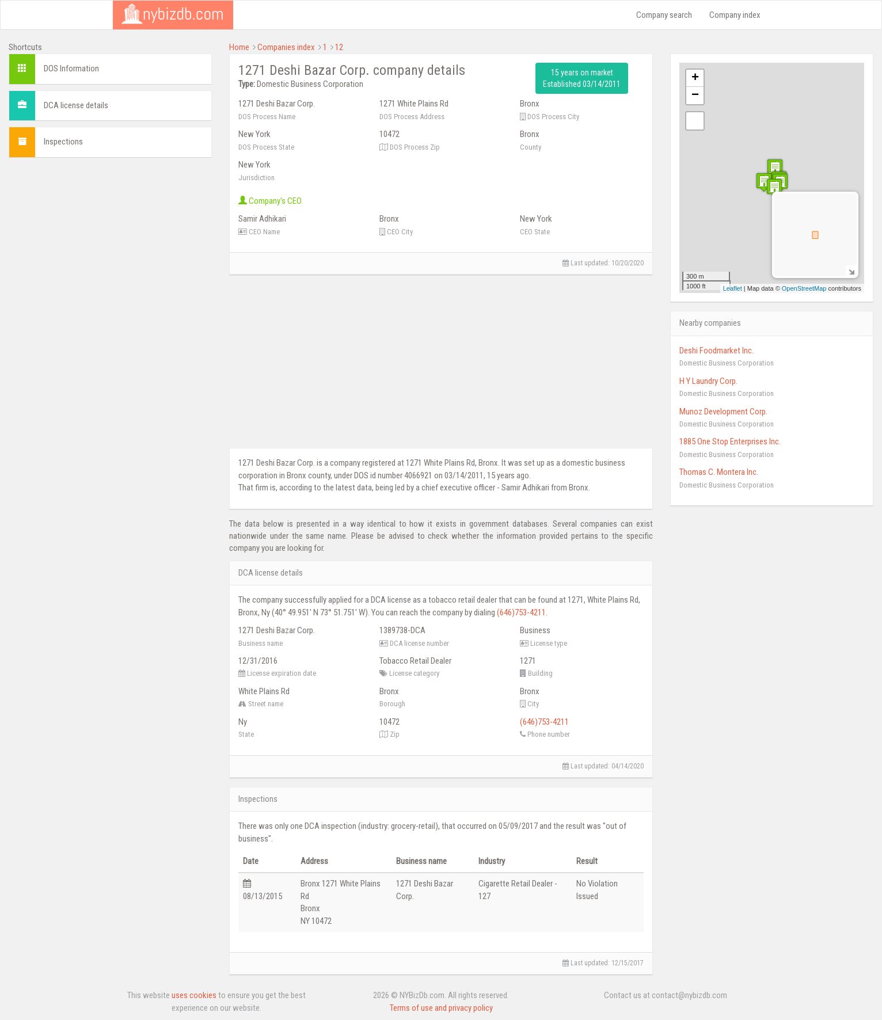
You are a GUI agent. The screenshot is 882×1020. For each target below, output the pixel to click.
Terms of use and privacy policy (441, 1008)
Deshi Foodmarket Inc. (716, 350)
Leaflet (732, 288)
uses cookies (194, 995)
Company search (664, 15)
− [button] (695, 95)
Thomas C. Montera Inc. (718, 472)
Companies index (286, 47)
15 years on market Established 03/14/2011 (582, 78)
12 (339, 47)
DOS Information (71, 68)
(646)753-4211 (521, 612)
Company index (735, 15)
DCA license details (76, 105)
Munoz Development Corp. (723, 411)
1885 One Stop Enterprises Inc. (730, 441)
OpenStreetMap (804, 288)
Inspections (63, 141)
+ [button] (695, 78)
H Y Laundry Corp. (708, 381)
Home (239, 47)
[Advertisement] (110, 247)
